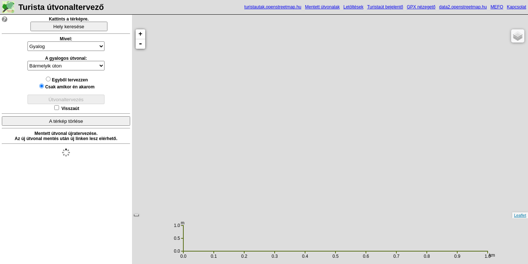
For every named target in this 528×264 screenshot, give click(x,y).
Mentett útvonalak (322, 7)
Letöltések (353, 7)
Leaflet (520, 215)
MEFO (497, 7)
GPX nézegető (421, 7)
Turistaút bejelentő (385, 7)
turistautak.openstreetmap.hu (272, 7)
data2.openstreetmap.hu (463, 7)
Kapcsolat (516, 7)
